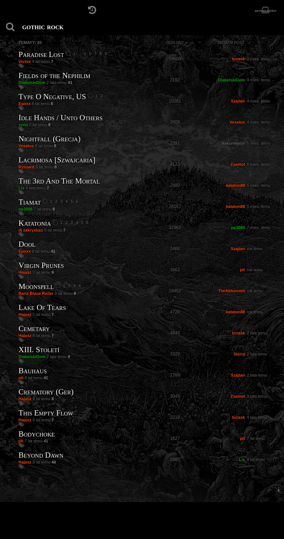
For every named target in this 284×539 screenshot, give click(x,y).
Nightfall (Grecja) (49, 138)
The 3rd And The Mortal (59, 180)
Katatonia (34, 223)
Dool (27, 244)
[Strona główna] (10, 10)
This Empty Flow (45, 412)
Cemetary (34, 328)
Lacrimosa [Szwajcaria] (56, 159)
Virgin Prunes (41, 265)
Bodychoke (36, 433)
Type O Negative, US (52, 96)
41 (70, 82)
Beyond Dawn (41, 455)
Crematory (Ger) (46, 391)
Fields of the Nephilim (54, 75)
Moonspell (36, 286)
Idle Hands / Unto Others (60, 117)
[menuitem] (278, 489)
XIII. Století (39, 349)
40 (53, 462)
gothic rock (43, 26)
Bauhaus (32, 370)
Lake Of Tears (42, 307)
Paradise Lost (41, 54)
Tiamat (29, 202)
